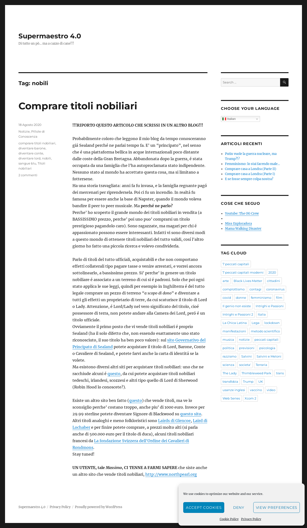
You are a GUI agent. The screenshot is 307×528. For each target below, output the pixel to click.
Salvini (246, 356)
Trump (248, 381)
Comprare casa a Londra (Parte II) (250, 169)
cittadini (273, 281)
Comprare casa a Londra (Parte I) (250, 174)
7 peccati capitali (236, 264)
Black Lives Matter (248, 281)
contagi (255, 289)
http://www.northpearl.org (171, 474)
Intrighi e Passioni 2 (238, 314)
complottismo (234, 289)
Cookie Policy (229, 519)
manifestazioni (234, 331)
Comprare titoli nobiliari (77, 106)
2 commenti (27, 175)
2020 (272, 272)
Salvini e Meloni (269, 356)
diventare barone (32, 148)
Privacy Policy (251, 519)
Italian (229, 119)
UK (260, 381)
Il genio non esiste (237, 306)
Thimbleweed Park (256, 373)
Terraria (261, 365)
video (271, 390)
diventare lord (29, 158)
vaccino (256, 390)
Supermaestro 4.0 (49, 36)
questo (113, 373)
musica (228, 339)
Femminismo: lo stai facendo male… (252, 164)
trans (280, 373)
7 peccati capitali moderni (243, 272)
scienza (228, 365)
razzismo (229, 356)
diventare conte (30, 153)
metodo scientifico (265, 331)
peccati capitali (266, 339)
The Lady (230, 373)
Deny (238, 507)
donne (241, 297)
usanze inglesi (234, 390)
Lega (256, 323)
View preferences (276, 507)
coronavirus (275, 289)
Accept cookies (204, 507)
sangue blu (27, 163)
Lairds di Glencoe (174, 420)
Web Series (231, 398)
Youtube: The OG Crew (242, 213)
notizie (244, 339)
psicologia (267, 348)
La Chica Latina (235, 323)
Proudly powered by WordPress (98, 507)
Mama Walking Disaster (243, 229)
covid (227, 297)
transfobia (230, 381)
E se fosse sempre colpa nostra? (249, 179)
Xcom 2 (250, 398)
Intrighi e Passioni (270, 306)
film (279, 297)
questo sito (190, 413)
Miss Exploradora (238, 224)
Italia (262, 314)
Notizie (24, 131)
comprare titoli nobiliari (36, 143)
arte (226, 281)
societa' (245, 365)
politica (228, 348)
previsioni (246, 348)
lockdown (272, 323)
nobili (46, 158)
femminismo (261, 297)
